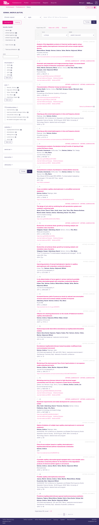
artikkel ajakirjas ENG (87, 61)
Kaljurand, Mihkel (13, 90)
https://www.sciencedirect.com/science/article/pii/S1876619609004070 (55, 199)
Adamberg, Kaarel (13, 97)
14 (39, 294)
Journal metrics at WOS (44, 80)
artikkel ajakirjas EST (72, 61)
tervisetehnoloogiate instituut (16, 119)
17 (39, 343)
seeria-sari (8, 149)
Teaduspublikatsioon (12, 49)
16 (39, 326)
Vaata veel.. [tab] (53, 28)
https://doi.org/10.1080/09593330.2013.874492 (49, 391)
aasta (4, 54)
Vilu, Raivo (11, 95)
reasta (70, 32)
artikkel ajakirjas (11, 33)
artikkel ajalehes (11, 35)
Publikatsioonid (20, 7)
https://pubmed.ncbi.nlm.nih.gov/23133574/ (48, 307)
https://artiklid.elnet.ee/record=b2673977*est (48, 97)
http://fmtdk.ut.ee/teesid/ (43, 182)
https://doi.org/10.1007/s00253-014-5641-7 (48, 414)
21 (39, 423)
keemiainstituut (12, 110)
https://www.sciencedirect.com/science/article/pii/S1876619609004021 (55, 57)
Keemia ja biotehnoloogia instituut (18, 117)
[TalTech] (6, 2)
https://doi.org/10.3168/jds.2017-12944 (46, 159)
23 (40, 457)
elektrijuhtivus (12, 135)
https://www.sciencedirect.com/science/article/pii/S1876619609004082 (55, 139)
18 (39, 361)
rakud (9, 139)
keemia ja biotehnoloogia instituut (18, 112)
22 (40, 442)
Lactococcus (11, 137)
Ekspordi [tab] (64, 28)
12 (39, 261)
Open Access (10, 45)
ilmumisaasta (9, 63)
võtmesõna (8, 165)
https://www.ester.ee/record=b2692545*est (48, 453)
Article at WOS (56, 80)
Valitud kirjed (91, 7)
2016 (9, 75)
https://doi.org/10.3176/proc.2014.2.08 (46, 99)
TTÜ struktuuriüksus (11, 107)
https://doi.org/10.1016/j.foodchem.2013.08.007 (49, 76)
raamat (8, 30)
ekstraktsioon (12, 132)
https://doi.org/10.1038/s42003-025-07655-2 (48, 219)
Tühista (87, 22)
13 (39, 277)
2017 (9, 72)
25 (40, 493)
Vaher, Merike (12, 92)
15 (39, 311)
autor (6, 85)
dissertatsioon (10, 40)
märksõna (8, 127)
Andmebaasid (10, 7)
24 (40, 474)
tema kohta (8, 157)
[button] (96, 3)
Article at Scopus (58, 78)
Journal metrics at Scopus (44, 78)
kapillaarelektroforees (14, 130)
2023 (10, 68)
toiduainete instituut (13, 115)
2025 (10, 65)
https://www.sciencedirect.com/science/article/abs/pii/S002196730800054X (57, 373)
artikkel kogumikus (12, 38)
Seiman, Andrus (13, 87)
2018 (9, 70)
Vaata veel (8, 77)
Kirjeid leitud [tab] (41, 28)
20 (40, 399)
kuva (43, 32)
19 (39, 378)
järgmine (70, 514)
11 (39, 244)
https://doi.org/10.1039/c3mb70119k (46, 236)
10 (40, 223)
